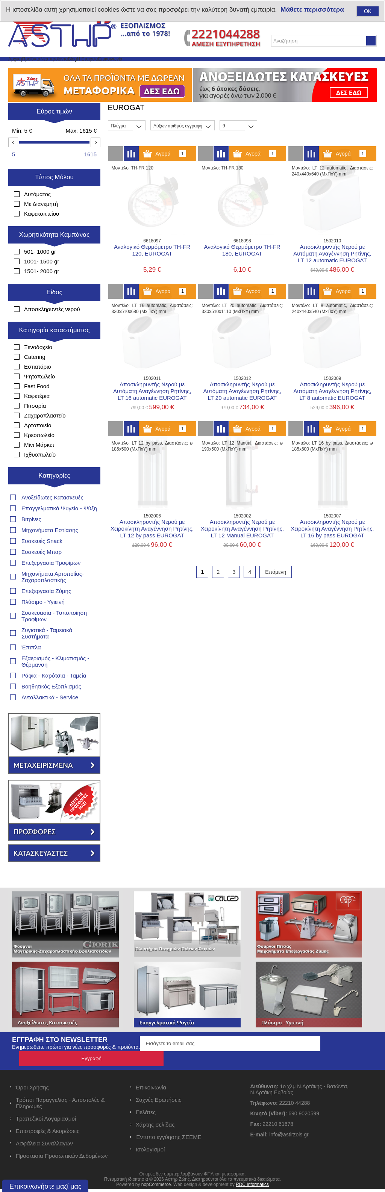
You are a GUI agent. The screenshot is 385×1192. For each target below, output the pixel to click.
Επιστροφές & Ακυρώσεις (47, 1134)
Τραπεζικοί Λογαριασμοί (46, 1121)
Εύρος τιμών (54, 129)
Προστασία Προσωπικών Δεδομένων (62, 1159)
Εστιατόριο (37, 384)
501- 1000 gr (40, 269)
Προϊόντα (56, 68)
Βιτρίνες (31, 537)
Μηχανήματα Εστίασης (49, 548)
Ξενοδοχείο (38, 365)
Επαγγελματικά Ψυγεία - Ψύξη (59, 526)
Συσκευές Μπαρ (41, 570)
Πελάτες (146, 1115)
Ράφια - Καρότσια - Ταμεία (53, 693)
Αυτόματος (37, 212)
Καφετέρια (37, 414)
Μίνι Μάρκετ (39, 463)
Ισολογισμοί (150, 1152)
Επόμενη (275, 590)
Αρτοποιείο (37, 443)
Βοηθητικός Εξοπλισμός (51, 704)
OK (367, 11)
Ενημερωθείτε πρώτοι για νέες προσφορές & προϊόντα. (76, 1065)
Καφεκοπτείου (41, 231)
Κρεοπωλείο (39, 453)
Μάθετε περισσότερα (312, 9)
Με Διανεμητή (41, 222)
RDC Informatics (252, 1187)
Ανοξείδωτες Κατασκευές (52, 515)
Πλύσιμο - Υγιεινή (43, 620)
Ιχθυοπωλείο (40, 472)
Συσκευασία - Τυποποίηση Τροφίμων (54, 634)
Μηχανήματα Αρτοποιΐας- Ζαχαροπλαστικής (52, 594)
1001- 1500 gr (41, 279)
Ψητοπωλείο (39, 394)
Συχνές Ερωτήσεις (159, 1103)
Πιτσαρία (35, 424)
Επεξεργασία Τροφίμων (50, 581)
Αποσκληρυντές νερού (52, 327)
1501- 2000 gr (41, 289)
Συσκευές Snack (41, 559)
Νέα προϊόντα (97, 68)
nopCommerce (156, 1187)
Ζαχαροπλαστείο (44, 433)
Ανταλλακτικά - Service (49, 715)
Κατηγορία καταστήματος (54, 348)
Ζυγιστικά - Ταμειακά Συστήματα (46, 651)
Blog (133, 68)
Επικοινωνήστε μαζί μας (45, 1186)
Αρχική (23, 68)
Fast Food (37, 404)
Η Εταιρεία (164, 68)
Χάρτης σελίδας (155, 1127)
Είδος (54, 310)
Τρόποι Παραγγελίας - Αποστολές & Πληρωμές (60, 1106)
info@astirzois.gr (288, 1138)
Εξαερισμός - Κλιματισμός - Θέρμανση (55, 679)
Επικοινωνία (206, 68)
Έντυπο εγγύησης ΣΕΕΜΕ (169, 1140)
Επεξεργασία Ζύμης (46, 609)
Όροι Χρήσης (32, 1090)
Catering (34, 375)
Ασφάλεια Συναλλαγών (44, 1146)
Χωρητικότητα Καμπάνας (54, 252)
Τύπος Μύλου (54, 195)
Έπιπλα (31, 665)
